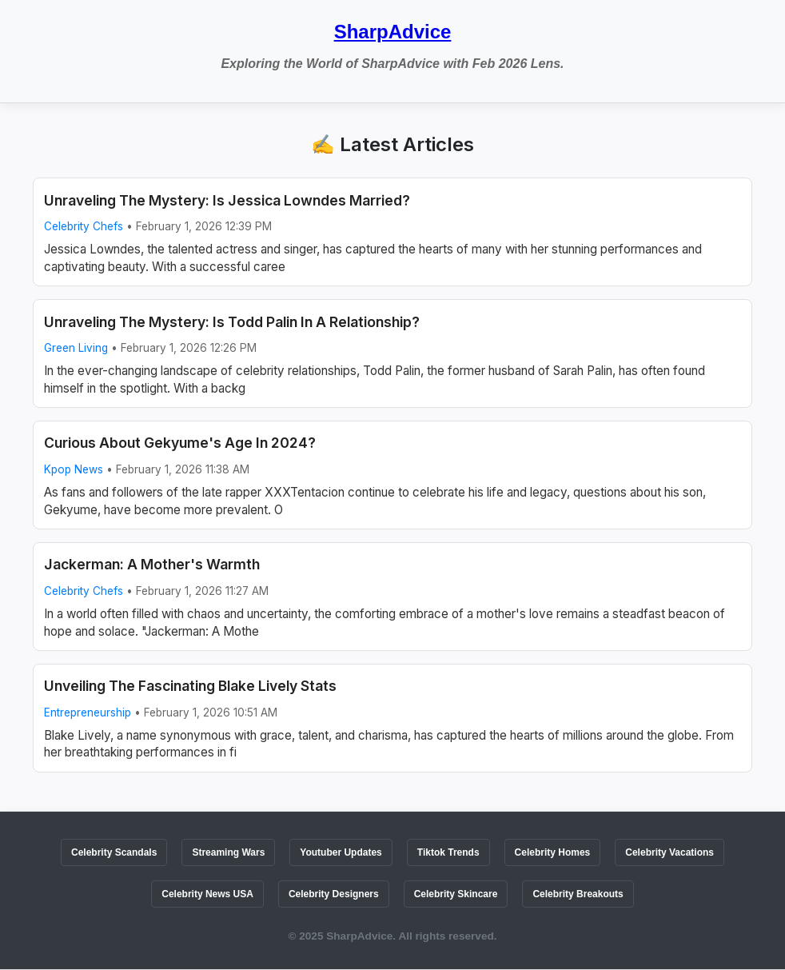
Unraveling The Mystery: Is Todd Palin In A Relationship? (232, 321)
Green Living (76, 347)
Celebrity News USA (207, 894)
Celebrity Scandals (114, 852)
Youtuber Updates (340, 852)
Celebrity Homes (553, 852)
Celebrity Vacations (669, 852)
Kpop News (73, 469)
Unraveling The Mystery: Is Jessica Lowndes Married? (227, 200)
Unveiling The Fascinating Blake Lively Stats (190, 685)
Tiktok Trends (448, 852)
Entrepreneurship (87, 712)
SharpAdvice (393, 31)
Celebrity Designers (334, 894)
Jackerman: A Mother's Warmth (152, 564)
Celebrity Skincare (456, 894)
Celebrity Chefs (83, 226)
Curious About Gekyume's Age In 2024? (180, 442)
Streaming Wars (228, 852)
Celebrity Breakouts (577, 894)
